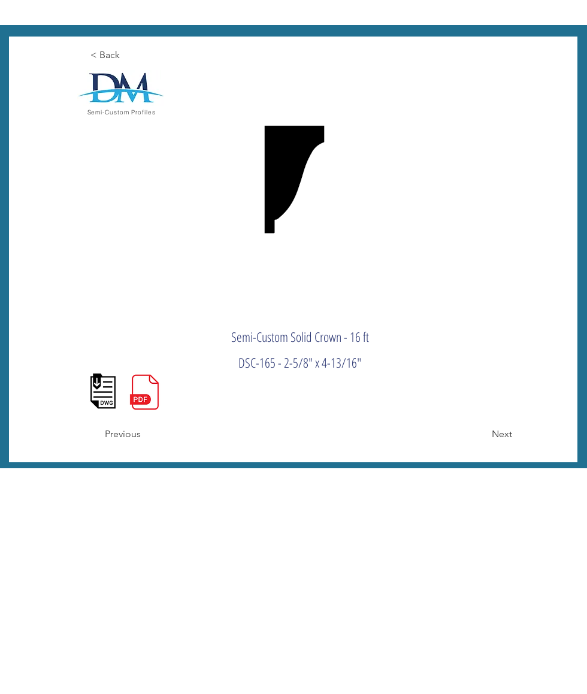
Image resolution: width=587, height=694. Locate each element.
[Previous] (144, 434)
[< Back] (130, 55)
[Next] (482, 434)
